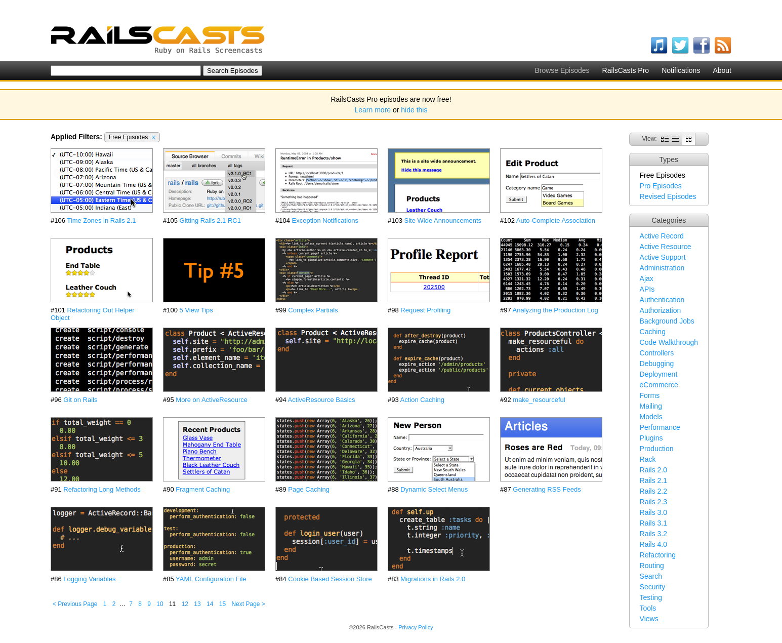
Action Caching (422, 400)
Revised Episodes (668, 196)
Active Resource (665, 247)
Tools (648, 608)
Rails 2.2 (653, 491)
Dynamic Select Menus (434, 489)
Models (651, 417)
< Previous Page (75, 604)
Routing (652, 565)
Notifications (681, 70)
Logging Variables (89, 579)
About (722, 70)
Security (653, 587)
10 (159, 604)
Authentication (662, 300)
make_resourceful (539, 400)
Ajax (646, 278)
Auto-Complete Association (555, 220)
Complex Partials (313, 310)
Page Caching (309, 489)
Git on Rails (80, 400)
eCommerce (659, 385)
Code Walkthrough (669, 342)
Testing (651, 597)
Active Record (662, 236)
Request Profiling (425, 310)
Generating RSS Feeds (547, 489)
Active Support (663, 257)
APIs (647, 289)
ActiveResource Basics (321, 400)
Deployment (659, 374)
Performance (660, 427)
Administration (662, 268)
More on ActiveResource (212, 400)
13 (197, 604)
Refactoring (658, 555)
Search (651, 576)
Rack (648, 459)
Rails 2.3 (653, 502)
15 (222, 604)
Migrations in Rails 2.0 (432, 579)
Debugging (657, 363)
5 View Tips (196, 310)
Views (649, 619)
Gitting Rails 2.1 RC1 (210, 220)
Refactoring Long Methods (101, 489)
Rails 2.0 (653, 470)
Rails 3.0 (653, 512)
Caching (653, 332)
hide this (414, 110)
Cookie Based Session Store (330, 579)
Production (657, 449)
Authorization (660, 310)
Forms (650, 395)
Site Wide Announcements (442, 220)
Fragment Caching (203, 489)
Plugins (651, 438)
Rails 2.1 (653, 480)
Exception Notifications (325, 220)
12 (185, 604)
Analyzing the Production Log (555, 310)
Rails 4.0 (653, 544)
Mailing (651, 406)
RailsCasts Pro (625, 70)
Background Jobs (667, 321)
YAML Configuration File (211, 579)
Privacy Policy (415, 627)
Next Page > (248, 604)
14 (210, 604)
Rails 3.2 (653, 534)
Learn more (373, 110)
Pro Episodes (661, 186)
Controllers (657, 353)
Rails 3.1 (653, 523)
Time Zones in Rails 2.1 (101, 220)
